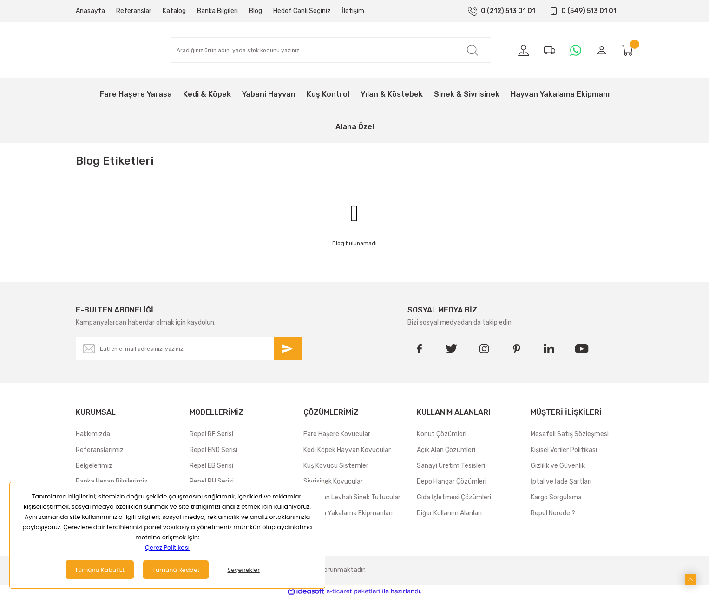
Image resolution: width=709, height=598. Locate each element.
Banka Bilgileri (217, 11)
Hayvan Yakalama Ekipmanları (348, 513)
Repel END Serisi (213, 450)
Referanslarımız (100, 450)
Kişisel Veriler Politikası (564, 450)
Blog (255, 11)
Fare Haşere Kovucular (336, 434)
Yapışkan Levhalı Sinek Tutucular (351, 497)
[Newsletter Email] (189, 348)
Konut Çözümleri (441, 434)
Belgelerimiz (94, 466)
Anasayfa (90, 11)
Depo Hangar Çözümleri (451, 481)
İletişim (353, 11)
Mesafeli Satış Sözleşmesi (570, 434)
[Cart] (627, 50)
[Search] (331, 50)
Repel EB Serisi (211, 466)
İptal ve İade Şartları (561, 481)
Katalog (174, 11)
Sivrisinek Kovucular (333, 481)
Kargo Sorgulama (556, 497)
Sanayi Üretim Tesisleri (451, 466)
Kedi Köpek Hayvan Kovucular (347, 450)
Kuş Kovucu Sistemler (335, 466)
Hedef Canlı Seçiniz (302, 11)
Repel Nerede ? (553, 513)
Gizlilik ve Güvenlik (558, 466)
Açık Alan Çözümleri (446, 450)
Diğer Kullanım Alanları (449, 513)
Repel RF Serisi (211, 434)
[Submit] (288, 348)
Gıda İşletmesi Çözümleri (454, 497)
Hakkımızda (93, 434)
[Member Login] (601, 50)
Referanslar (133, 11)
